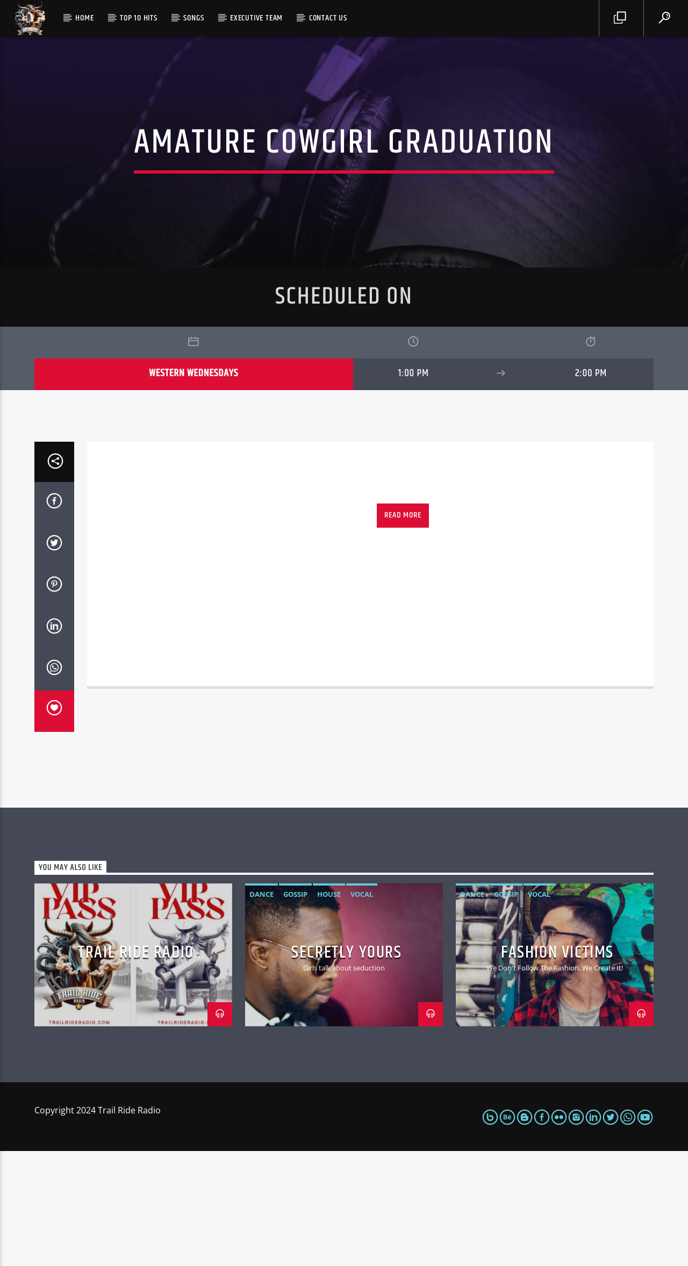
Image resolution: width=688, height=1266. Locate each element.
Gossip (295, 1009)
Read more (402, 630)
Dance (261, 1009)
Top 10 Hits (138, 18)
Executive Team (256, 18)
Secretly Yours (346, 1067)
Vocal (361, 1009)
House (329, 1009)
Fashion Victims (557, 1067)
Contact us (328, 18)
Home (84, 18)
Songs (193, 18)
